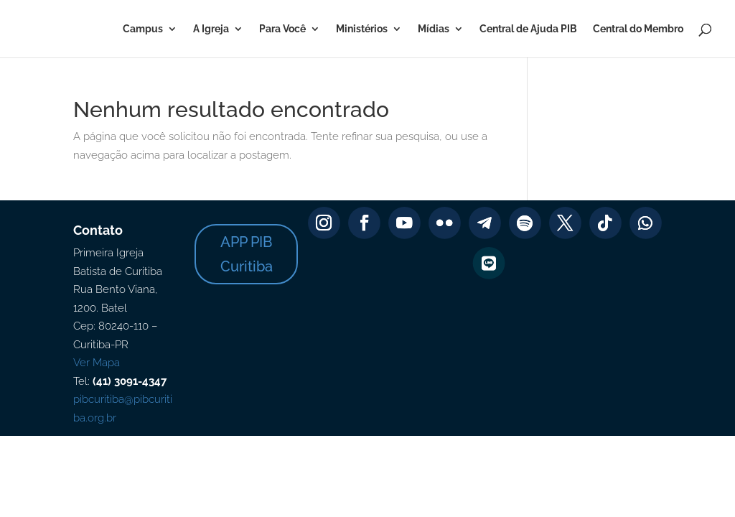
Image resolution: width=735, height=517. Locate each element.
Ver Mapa (96, 362)
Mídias (433, 29)
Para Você (282, 29)
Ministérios (362, 29)
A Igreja (211, 29)
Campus (143, 29)
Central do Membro (638, 29)
